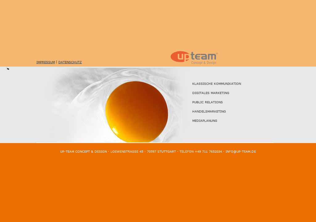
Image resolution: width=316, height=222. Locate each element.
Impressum (45, 62)
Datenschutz (70, 62)
